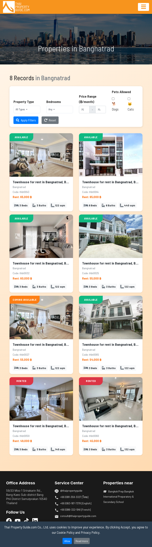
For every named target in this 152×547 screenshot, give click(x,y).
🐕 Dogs (115, 106)
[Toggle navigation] (143, 7)
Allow (67, 541)
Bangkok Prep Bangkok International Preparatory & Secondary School (118, 497)
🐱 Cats (131, 106)
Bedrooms (53, 101)
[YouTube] (17, 521)
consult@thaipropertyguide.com (78, 516)
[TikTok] (26, 521)
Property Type (23, 101)
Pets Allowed (121, 92)
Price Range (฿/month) (87, 99)
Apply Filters (26, 120)
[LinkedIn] (35, 521)
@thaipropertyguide (71, 490)
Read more (82, 541)
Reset (50, 120)
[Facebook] (9, 521)
